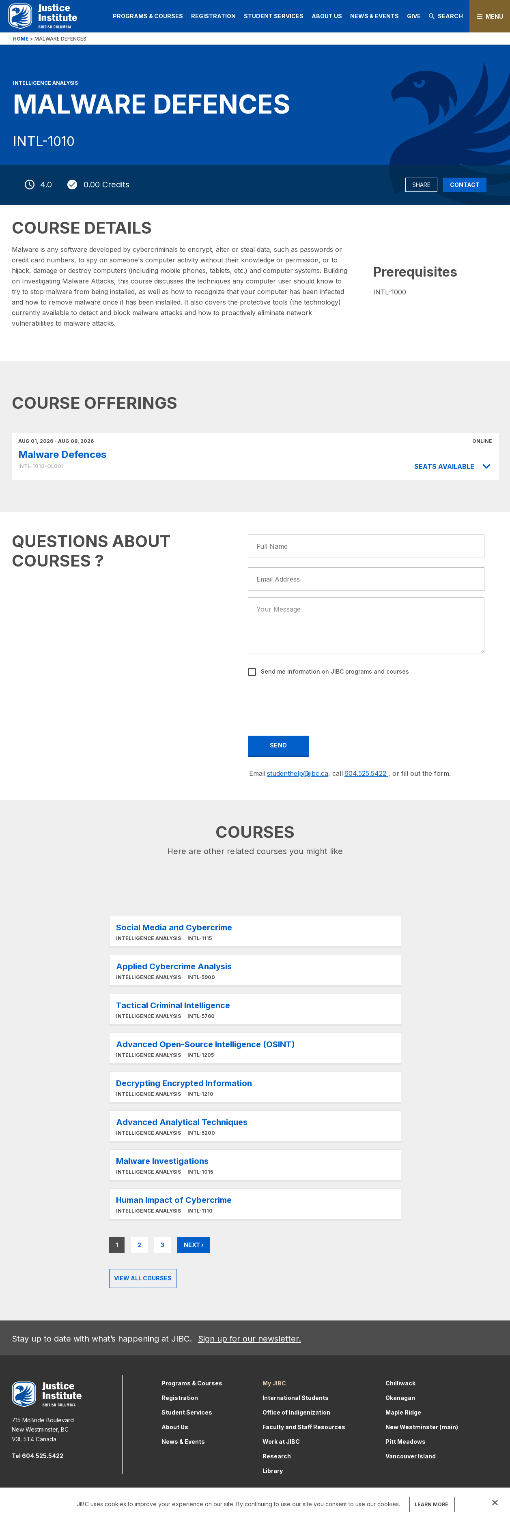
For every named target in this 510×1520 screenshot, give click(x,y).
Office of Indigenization (296, 1412)
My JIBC (274, 1383)
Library (273, 1470)
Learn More (255, 931)
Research (277, 1456)
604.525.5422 (366, 773)
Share (421, 184)
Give (414, 16)
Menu (494, 16)
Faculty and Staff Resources (304, 1426)
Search (446, 16)
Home (21, 39)
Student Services (273, 16)
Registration (213, 16)
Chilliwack (400, 1383)
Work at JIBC (281, 1441)
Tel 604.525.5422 (37, 1455)
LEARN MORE (431, 1504)
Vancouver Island (410, 1456)
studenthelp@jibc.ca (297, 773)
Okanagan (400, 1397)
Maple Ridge (403, 1412)
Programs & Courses (148, 16)
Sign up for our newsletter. (249, 1339)
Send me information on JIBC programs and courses (334, 671)
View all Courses (143, 1278)
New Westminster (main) (421, 1426)
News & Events (374, 16)
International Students (296, 1397)
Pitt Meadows (405, 1441)
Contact (465, 184)
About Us (327, 16)
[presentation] (310, 700)
